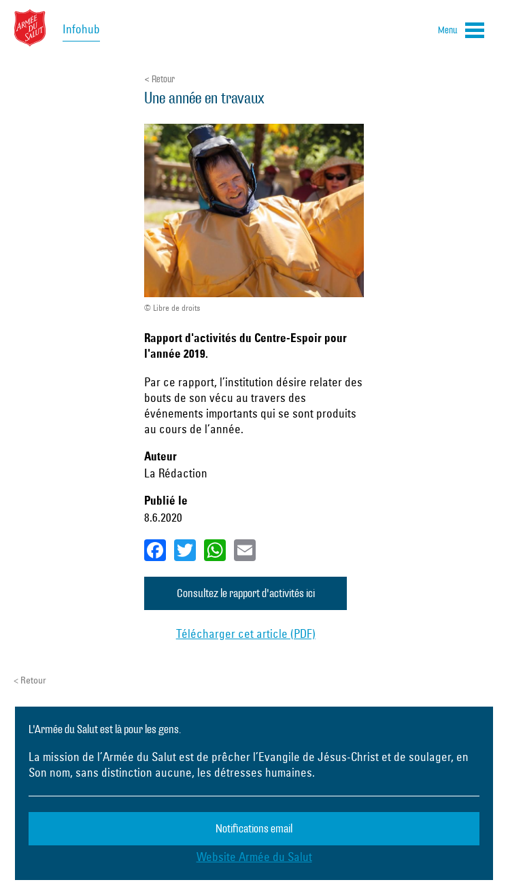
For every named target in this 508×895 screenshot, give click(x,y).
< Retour (159, 79)
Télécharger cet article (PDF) (246, 633)
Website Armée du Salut (254, 856)
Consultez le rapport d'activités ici (246, 593)
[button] (461, 33)
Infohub (81, 29)
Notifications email (254, 828)
